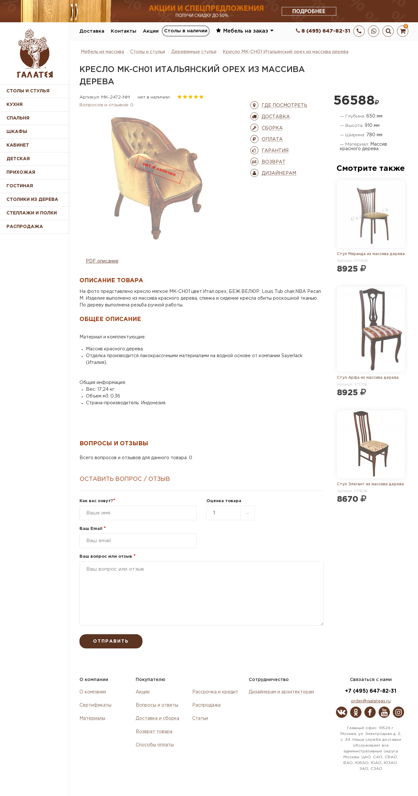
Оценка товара (223, 501)
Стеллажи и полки (31, 213)
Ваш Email (92, 528)
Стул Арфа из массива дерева (368, 377)
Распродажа (206, 705)
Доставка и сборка (157, 718)
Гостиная (19, 186)
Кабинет (17, 145)
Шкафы (16, 132)
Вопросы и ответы (157, 705)
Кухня (14, 105)
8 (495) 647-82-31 (323, 31)
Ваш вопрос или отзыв (107, 556)
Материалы (92, 718)
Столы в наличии (185, 31)
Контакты (123, 31)
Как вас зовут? (97, 501)
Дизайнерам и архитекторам (281, 692)
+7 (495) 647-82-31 (370, 691)
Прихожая (20, 172)
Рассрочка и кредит (215, 692)
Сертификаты (95, 705)
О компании (92, 692)
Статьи (200, 718)
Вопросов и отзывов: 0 (106, 105)
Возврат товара (154, 732)
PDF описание (102, 261)
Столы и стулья (27, 91)
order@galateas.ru (371, 701)
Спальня (17, 118)
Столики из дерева (32, 200)
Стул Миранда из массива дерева (371, 254)
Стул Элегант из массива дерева (370, 484)
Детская (18, 159)
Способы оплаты (155, 745)
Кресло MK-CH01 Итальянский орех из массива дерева (286, 52)
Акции (151, 31)
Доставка (91, 31)
